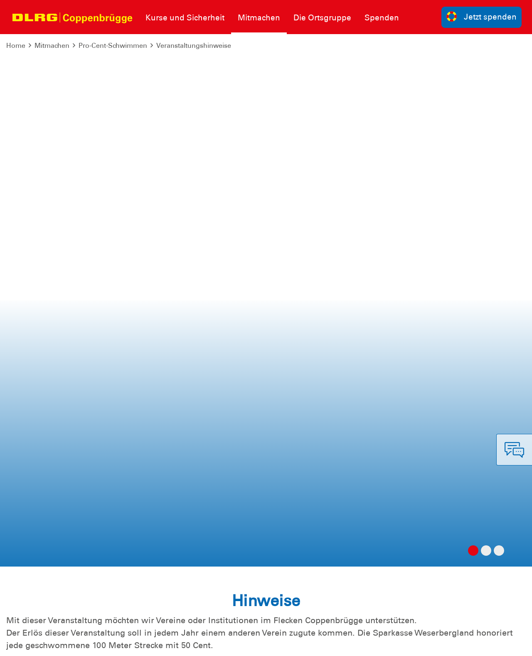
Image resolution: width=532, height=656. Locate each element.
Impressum (27, 643)
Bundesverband (295, 643)
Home (15, 46)
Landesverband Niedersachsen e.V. (381, 643)
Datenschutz (71, 643)
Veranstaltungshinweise (193, 46)
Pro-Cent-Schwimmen (113, 46)
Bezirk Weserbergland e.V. (482, 643)
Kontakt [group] (382, 530)
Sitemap (109, 643)
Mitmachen (51, 46)
